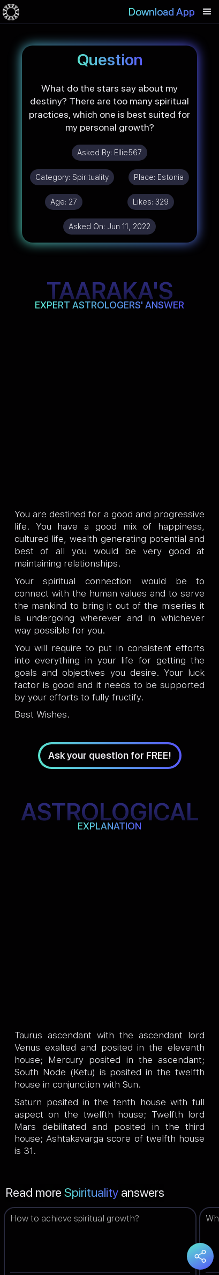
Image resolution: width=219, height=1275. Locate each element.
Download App (162, 11)
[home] (11, 12)
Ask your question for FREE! (109, 755)
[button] (207, 12)
